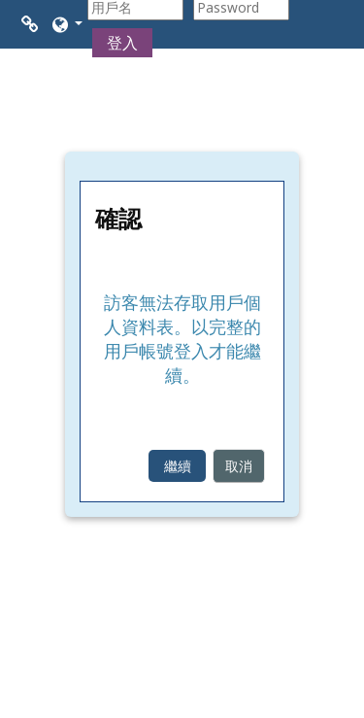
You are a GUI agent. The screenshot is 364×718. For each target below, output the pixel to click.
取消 (238, 466)
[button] (66, 24)
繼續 (177, 466)
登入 (122, 42)
